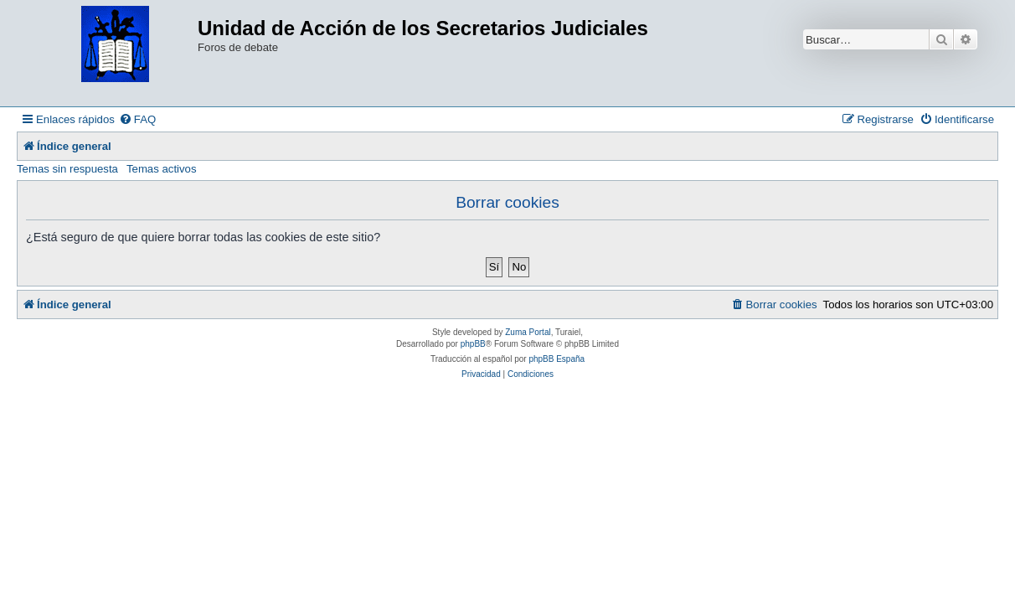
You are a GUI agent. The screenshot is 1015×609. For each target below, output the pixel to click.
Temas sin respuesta (67, 169)
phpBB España (556, 359)
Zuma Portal (527, 332)
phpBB (473, 343)
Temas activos (161, 169)
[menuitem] (137, 119)
